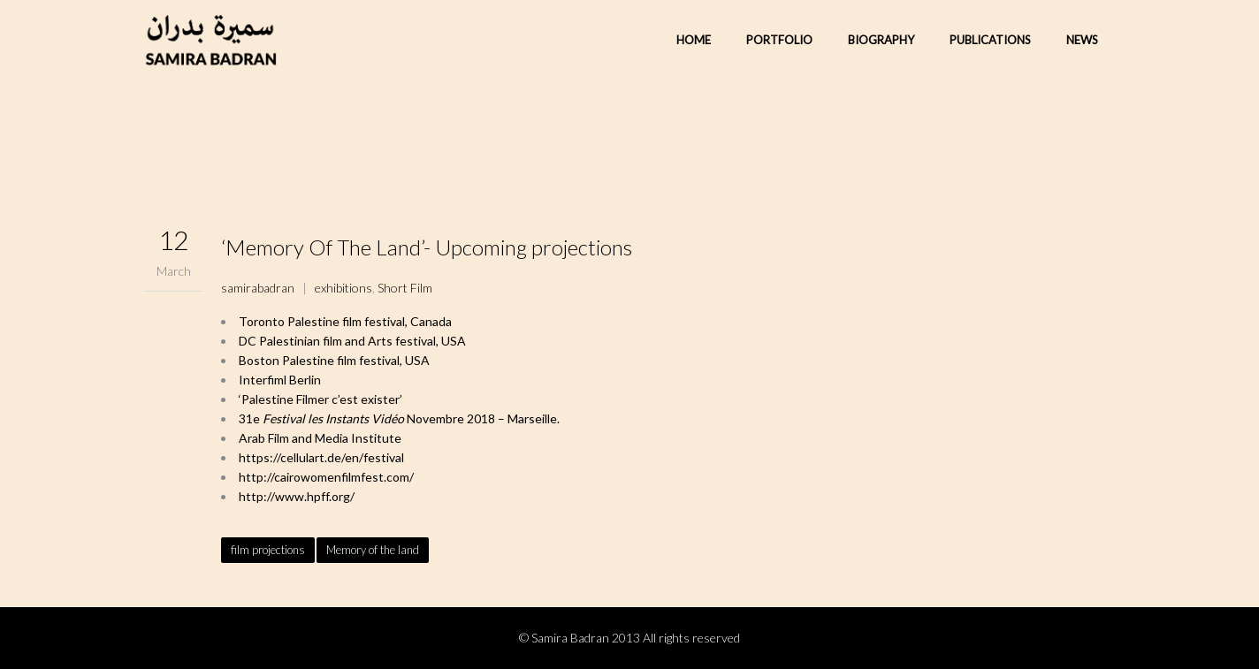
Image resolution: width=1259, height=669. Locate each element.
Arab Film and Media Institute (320, 437)
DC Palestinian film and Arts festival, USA (352, 340)
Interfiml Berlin (280, 379)
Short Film (405, 287)
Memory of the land (372, 550)
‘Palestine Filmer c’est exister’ (320, 399)
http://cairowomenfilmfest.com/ (326, 476)
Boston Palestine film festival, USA (334, 360)
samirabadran (257, 287)
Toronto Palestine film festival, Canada (345, 321)
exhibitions (343, 287)
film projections (268, 550)
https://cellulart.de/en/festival (321, 457)
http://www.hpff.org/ (297, 496)
